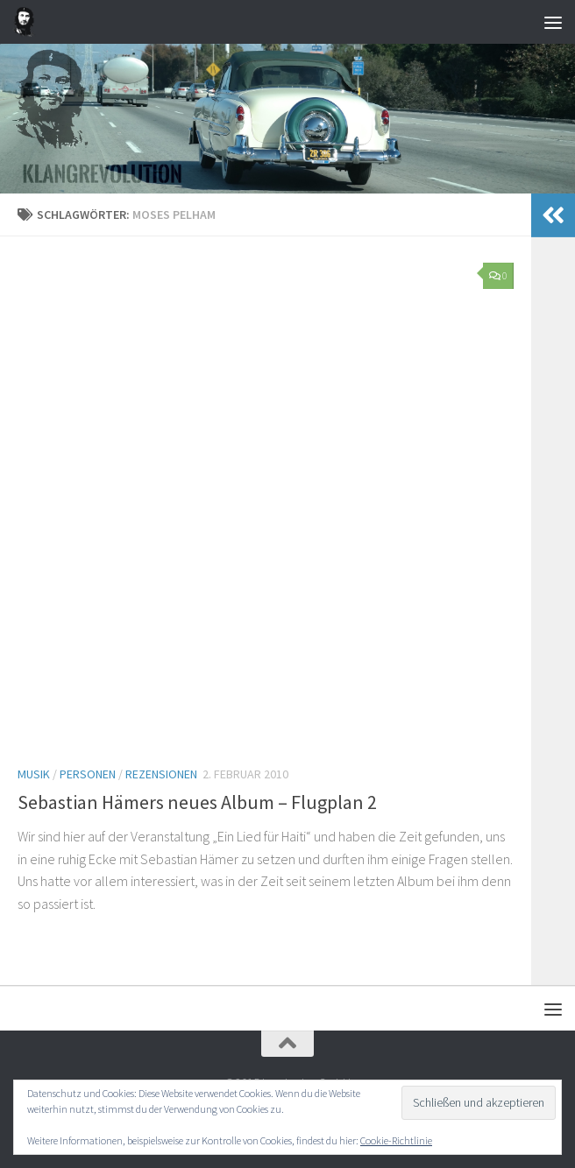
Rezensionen (161, 774)
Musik (34, 774)
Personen (88, 774)
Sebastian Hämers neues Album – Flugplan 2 (197, 802)
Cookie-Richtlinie (396, 1140)
